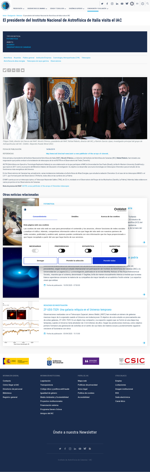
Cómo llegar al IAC (11, 385)
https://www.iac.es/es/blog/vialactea (131, 3)
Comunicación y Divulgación (96, 8)
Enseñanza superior (75, 8)
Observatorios (56, 61)
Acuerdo (10, 45)
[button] (4, 70)
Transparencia (46, 385)
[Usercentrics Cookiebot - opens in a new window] (116, 209)
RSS (117, 393)
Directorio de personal (12, 389)
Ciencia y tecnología (57, 8)
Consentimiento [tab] (39, 216)
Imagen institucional (124, 389)
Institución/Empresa (43, 58)
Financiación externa (49, 405)
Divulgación (11, 16)
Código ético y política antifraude (54, 389)
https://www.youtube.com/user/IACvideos (122, 3)
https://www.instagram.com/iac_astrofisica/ (112, 3)
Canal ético (120, 401)
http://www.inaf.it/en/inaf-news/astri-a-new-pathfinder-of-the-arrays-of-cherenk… (77, 154)
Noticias (19, 16)
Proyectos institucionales (51, 401)
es (137, 4)
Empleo (118, 381)
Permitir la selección (75, 261)
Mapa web (82, 381)
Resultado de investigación (55, 305)
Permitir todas (109, 261)
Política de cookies (86, 393)
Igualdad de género (48, 393)
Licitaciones (120, 385)
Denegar (40, 261)
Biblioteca (7, 393)
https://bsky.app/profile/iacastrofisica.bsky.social (127, 3)
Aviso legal (82, 389)
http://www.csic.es (132, 361)
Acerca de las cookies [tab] (110, 216)
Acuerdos (17, 58)
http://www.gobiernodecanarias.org (55, 361)
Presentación (17, 8)
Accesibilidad (83, 397)
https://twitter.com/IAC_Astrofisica (102, 3)
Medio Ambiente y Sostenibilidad (54, 397)
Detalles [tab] (75, 216)
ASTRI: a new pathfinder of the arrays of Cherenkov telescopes (45, 186)
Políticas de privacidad (87, 385)
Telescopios (86, 58)
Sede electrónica (122, 397)
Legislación (45, 381)
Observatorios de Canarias (36, 8)
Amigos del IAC (47, 413)
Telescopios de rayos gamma (38, 61)
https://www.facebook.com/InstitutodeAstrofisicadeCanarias (107, 3)
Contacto (7, 381)
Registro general (10, 397)
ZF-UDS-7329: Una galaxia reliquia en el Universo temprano (77, 309)
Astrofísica (8, 58)
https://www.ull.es (91, 361)
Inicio (4, 16)
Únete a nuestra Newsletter (75, 432)
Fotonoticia (12, 39)
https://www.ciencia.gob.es (16, 361)
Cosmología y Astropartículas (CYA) (66, 58)
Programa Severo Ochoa (51, 409)
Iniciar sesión (142, 3)
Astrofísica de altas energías (14, 61)
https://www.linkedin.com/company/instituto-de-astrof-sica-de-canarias (117, 3)
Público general (28, 58)
